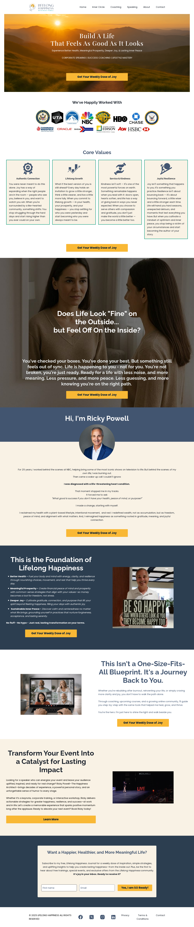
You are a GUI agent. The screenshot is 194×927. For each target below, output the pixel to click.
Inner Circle (98, 7)
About (146, 7)
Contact (160, 7)
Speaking (132, 7)
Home (83, 7)
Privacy (125, 915)
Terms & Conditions (143, 917)
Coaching (115, 7)
